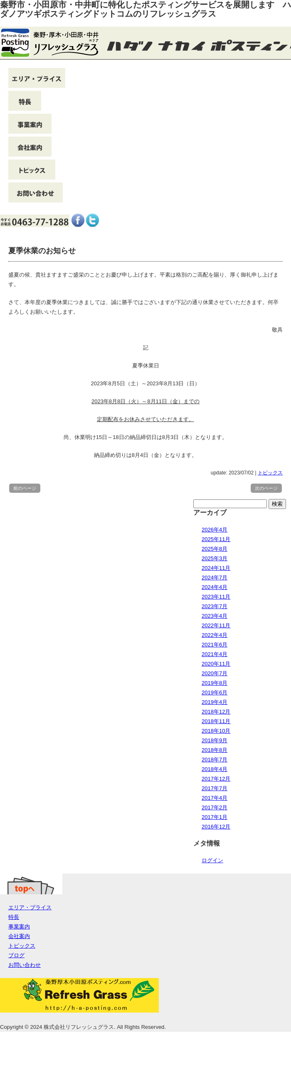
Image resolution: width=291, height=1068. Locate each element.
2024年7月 (214, 577)
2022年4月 (214, 635)
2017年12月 (216, 779)
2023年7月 (214, 606)
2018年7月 (214, 759)
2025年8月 (214, 549)
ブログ (16, 955)
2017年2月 (214, 807)
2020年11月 (216, 664)
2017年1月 (214, 817)
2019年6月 (214, 692)
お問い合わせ (24, 965)
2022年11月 (216, 625)
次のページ (266, 488)
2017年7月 (214, 788)
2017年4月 (214, 798)
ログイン (212, 860)
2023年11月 (216, 597)
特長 (13, 917)
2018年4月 (214, 769)
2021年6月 (214, 644)
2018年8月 (214, 750)
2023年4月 (214, 616)
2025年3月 (214, 558)
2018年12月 (216, 712)
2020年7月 (214, 673)
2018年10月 (216, 731)
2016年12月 (216, 826)
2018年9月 (214, 740)
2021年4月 (214, 654)
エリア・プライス (30, 907)
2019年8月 (214, 683)
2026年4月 (214, 530)
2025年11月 (216, 539)
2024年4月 (214, 587)
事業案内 (19, 926)
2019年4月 (214, 702)
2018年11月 (216, 721)
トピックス (270, 473)
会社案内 (19, 936)
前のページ (24, 488)
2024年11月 (216, 568)
